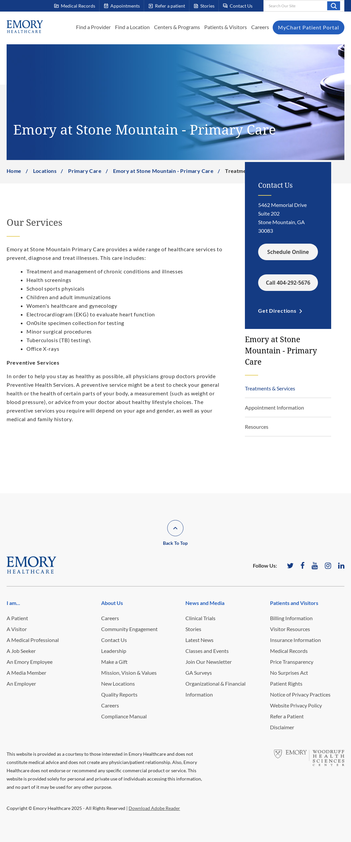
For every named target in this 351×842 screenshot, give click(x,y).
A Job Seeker (21, 651)
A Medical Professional (33, 640)
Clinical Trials (200, 618)
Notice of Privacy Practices (300, 694)
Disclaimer (282, 727)
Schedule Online (288, 252)
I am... (13, 603)
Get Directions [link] (277, 310)
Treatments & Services (270, 388)
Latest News (199, 640)
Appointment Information (274, 407)
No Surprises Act (289, 672)
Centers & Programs (177, 27)
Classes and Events (207, 651)
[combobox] (303, 6)
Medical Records (289, 651)
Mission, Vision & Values (129, 672)
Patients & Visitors (225, 27)
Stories (193, 629)
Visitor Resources (290, 629)
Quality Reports (119, 694)
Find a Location (132, 27)
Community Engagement (129, 629)
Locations (45, 171)
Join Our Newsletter (208, 662)
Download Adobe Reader (154, 808)
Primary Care (84, 171)
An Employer (21, 683)
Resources (256, 426)
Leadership (113, 651)
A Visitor (17, 629)
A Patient (17, 618)
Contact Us (114, 640)
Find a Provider (93, 27)
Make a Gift (114, 662)
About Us (112, 603)
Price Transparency (291, 662)
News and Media (204, 603)
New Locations (118, 683)
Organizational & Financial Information (215, 689)
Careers (260, 27)
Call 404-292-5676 (288, 282)
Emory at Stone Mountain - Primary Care (163, 171)
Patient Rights (286, 683)
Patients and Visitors (294, 603)
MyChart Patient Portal (308, 27)
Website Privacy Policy (296, 705)
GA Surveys (198, 672)
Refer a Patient (287, 716)
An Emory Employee (30, 662)
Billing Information (291, 618)
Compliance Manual (124, 716)
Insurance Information (295, 640)
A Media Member (26, 672)
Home (14, 171)
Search (333, 5)
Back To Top (175, 543)
